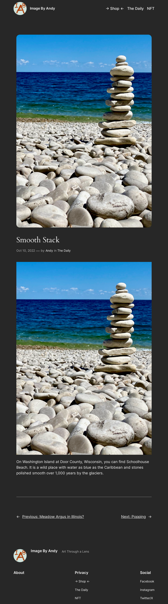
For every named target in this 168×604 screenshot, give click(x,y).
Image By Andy (42, 8)
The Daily (64, 250)
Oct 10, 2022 (25, 250)
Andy (49, 250)
